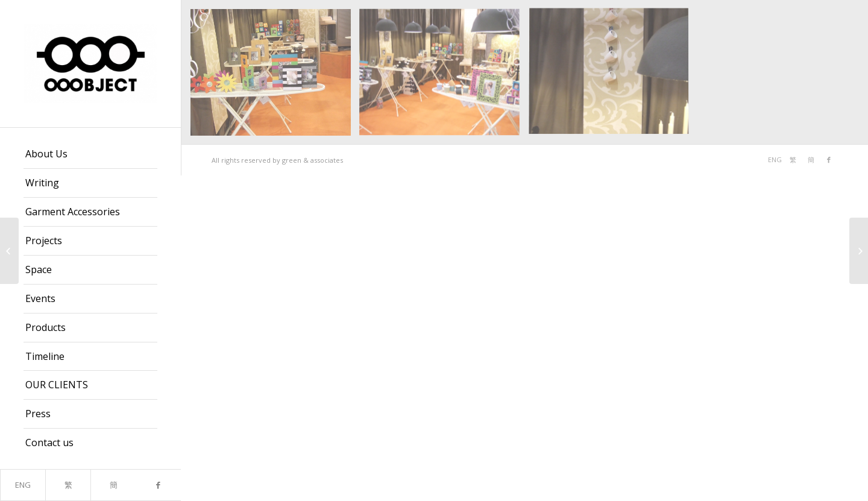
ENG (23, 484)
